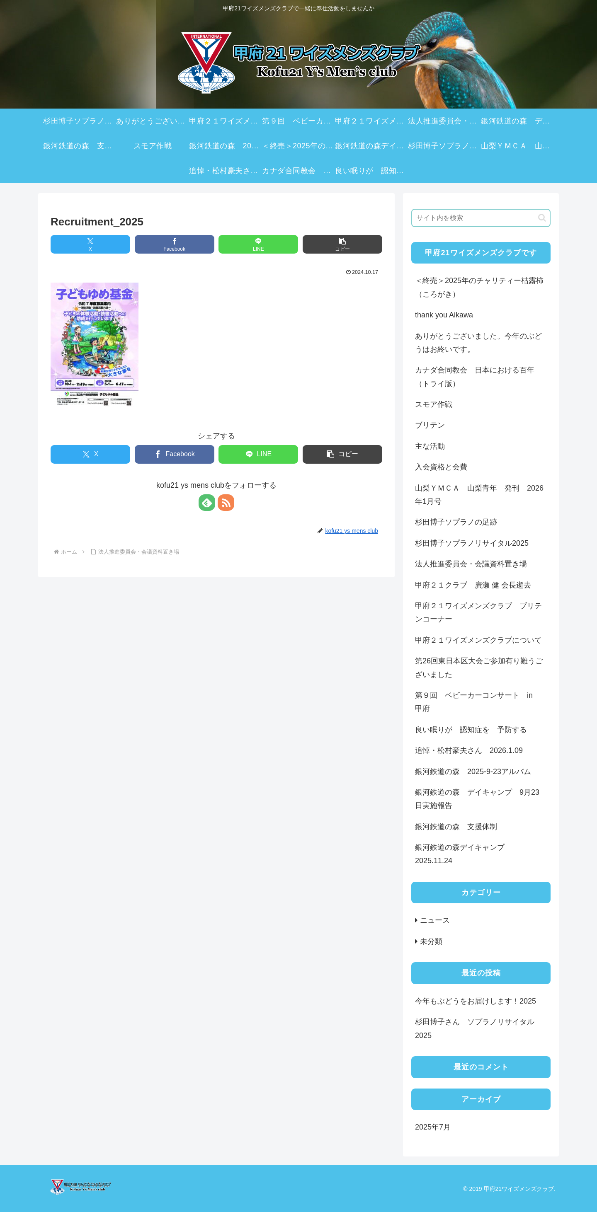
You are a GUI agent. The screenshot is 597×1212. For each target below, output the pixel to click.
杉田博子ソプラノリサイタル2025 (472, 543)
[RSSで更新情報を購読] (226, 502)
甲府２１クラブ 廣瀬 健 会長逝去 (473, 585)
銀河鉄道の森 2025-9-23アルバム (473, 771)
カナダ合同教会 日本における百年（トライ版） (474, 376)
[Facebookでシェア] (174, 244)
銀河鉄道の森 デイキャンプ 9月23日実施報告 (477, 799)
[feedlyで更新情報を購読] (207, 502)
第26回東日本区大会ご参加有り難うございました (479, 667)
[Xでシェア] (90, 244)
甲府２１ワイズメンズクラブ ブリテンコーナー (478, 612)
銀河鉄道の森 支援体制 (456, 827)
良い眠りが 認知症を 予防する (471, 730)
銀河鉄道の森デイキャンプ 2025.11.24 (463, 854)
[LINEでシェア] (258, 244)
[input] (481, 218)
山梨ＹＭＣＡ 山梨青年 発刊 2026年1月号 (479, 495)
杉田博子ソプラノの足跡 (456, 522)
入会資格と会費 (441, 467)
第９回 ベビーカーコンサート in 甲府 (477, 702)
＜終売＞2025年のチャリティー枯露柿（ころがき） (479, 287)
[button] (342, 244)
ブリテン (430, 425)
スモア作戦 (433, 404)
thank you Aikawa (444, 315)
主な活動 (430, 446)
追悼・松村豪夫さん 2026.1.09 (469, 750)
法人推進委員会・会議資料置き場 (471, 564)
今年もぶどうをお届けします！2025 (475, 1001)
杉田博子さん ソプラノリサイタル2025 (474, 1028)
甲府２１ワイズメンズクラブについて (478, 640)
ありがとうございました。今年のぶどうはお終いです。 (478, 342)
